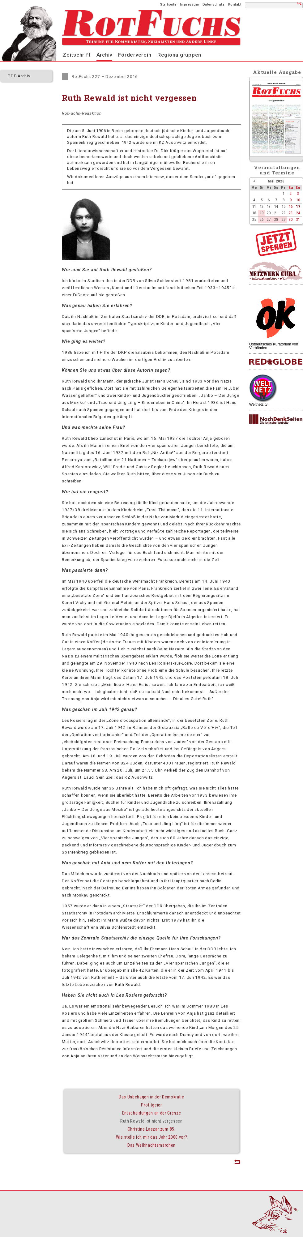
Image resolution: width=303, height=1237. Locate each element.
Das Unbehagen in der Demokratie (151, 1096)
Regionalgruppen (179, 55)
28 (276, 219)
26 (261, 219)
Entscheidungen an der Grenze (151, 1113)
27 (269, 219)
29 (283, 219)
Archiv (104, 55)
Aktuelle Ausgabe (277, 72)
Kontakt (234, 4)
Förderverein (134, 55)
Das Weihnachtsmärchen (151, 1145)
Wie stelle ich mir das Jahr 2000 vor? (151, 1137)
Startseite (168, 4)
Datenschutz (214, 4)
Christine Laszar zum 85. (152, 1129)
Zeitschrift (76, 55)
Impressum (189, 4)
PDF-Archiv (19, 75)
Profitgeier (151, 1104)
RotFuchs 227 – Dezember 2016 (105, 76)
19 (261, 213)
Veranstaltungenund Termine (277, 170)
